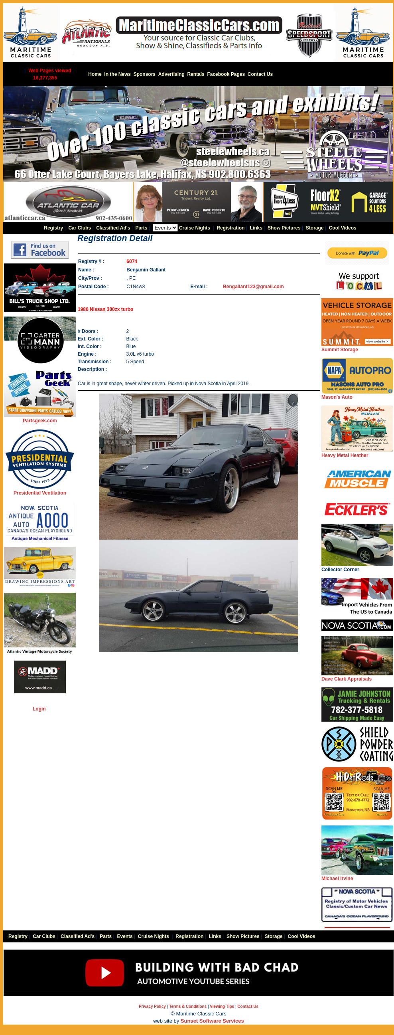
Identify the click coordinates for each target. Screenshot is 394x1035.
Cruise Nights (194, 228)
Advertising (171, 74)
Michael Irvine (357, 876)
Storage (315, 228)
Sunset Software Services (212, 1021)
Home (94, 74)
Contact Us (260, 74)
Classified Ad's (113, 228)
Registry (53, 228)
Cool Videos (343, 228)
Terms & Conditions (188, 1006)
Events (124, 936)
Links (256, 228)
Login (39, 709)
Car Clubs (79, 228)
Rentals (195, 74)
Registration (230, 228)
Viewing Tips (222, 1006)
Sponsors (145, 74)
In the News (117, 74)
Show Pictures (284, 228)
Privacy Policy (152, 1006)
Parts (141, 228)
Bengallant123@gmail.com (253, 286)
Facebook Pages (226, 74)
